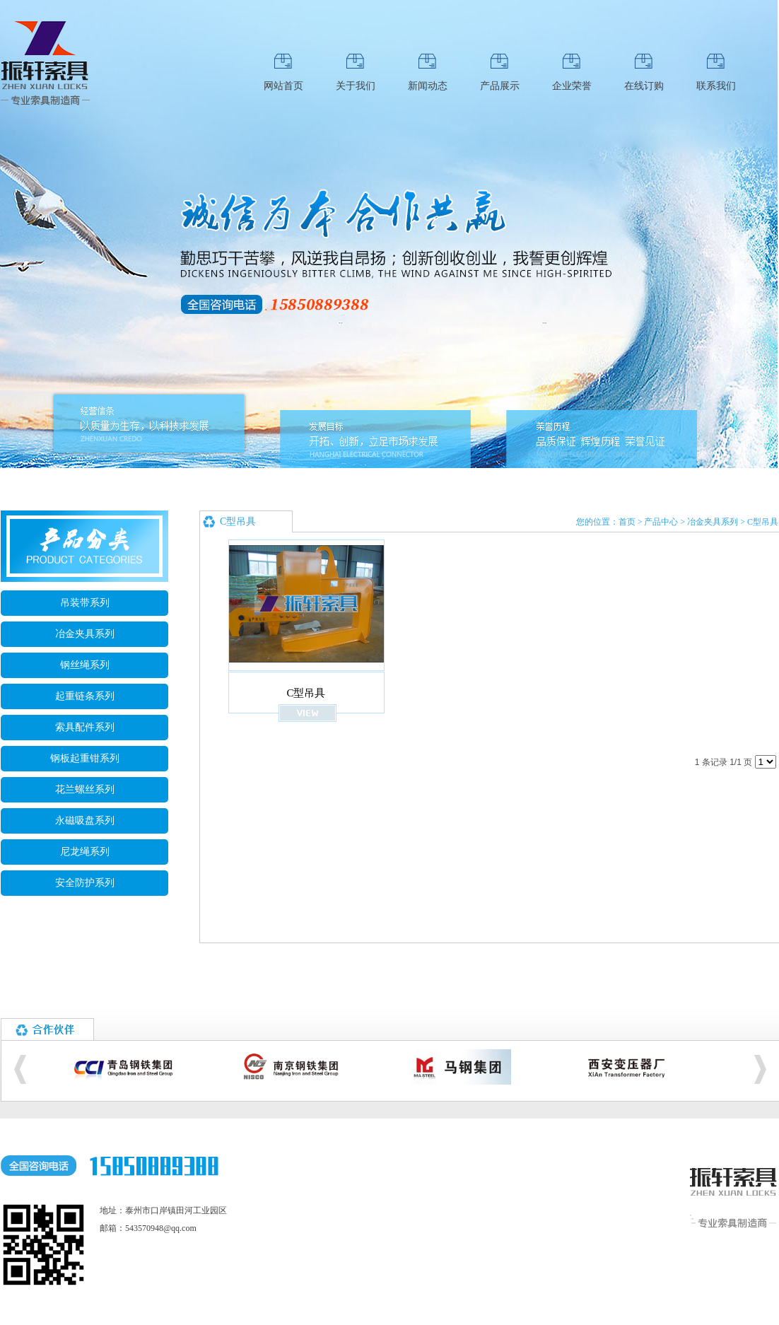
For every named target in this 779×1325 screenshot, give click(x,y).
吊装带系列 (85, 602)
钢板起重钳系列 (84, 758)
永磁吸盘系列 (85, 820)
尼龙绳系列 (85, 851)
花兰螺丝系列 (85, 789)
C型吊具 (762, 522)
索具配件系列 (85, 727)
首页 (627, 522)
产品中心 (661, 522)
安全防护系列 (85, 882)
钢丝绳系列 (85, 665)
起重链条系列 (85, 696)
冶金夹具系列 (85, 634)
